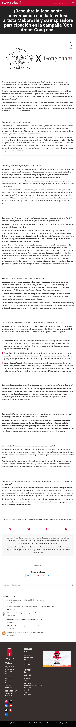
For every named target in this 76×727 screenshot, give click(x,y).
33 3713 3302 (10, 669)
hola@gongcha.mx (9, 666)
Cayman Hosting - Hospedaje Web (60, 723)
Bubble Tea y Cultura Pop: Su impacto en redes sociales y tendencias (24, 619)
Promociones (27, 655)
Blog (25, 659)
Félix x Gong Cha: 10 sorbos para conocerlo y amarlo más (21, 613)
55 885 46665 (27, 694)
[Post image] (4, 601)
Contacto (26, 662)
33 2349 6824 (8, 693)
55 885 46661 (27, 687)
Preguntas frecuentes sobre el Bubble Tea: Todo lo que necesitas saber (25, 632)
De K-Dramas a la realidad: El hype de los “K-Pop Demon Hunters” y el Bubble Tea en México (30, 606)
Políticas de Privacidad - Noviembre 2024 (44, 725)
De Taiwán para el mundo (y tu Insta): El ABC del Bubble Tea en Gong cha (25, 600)
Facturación (27, 664)
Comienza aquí (8, 687)
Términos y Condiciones (28, 725)
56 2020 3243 (8, 695)
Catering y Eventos (28, 657)
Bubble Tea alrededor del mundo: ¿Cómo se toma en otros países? (24, 626)
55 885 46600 (27, 683)
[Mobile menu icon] (73, 3)
